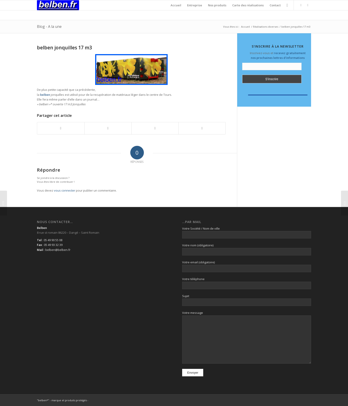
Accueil (245, 26)
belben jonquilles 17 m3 (64, 47)
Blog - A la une (49, 26)
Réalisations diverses (265, 26)
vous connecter (64, 190)
